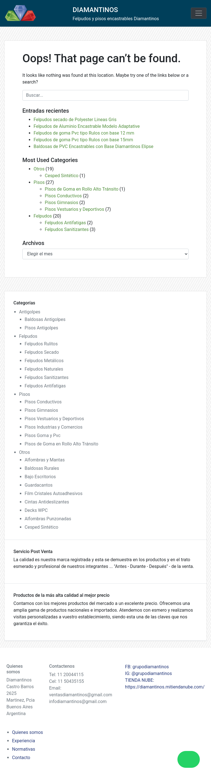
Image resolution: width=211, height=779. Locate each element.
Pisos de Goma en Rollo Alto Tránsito (81, 189)
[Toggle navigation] (199, 13)
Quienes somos (27, 732)
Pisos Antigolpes (41, 327)
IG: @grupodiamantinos (148, 673)
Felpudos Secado (42, 352)
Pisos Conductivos (63, 195)
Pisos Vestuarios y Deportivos (74, 209)
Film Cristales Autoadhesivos (54, 493)
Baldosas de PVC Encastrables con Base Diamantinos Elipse (93, 146)
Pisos (39, 182)
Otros (39, 169)
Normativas (23, 749)
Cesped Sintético (61, 175)
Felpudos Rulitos (41, 343)
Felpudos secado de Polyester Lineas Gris (75, 119)
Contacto (21, 757)
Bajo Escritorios (40, 476)
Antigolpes (29, 312)
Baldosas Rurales (42, 468)
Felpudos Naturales (44, 369)
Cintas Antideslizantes (47, 502)
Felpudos (43, 216)
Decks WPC (36, 510)
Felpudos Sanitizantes (67, 229)
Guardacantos (39, 485)
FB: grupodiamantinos (147, 666)
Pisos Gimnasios (61, 202)
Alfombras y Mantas (45, 460)
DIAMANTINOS (95, 10)
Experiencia (23, 740)
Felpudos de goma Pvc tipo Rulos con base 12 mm (84, 133)
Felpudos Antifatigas (65, 222)
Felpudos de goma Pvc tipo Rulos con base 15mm (83, 139)
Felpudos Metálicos (44, 360)
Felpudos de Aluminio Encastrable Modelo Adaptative (87, 126)
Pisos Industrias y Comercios (54, 427)
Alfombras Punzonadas (48, 518)
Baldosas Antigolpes (45, 319)
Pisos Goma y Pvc (42, 435)
